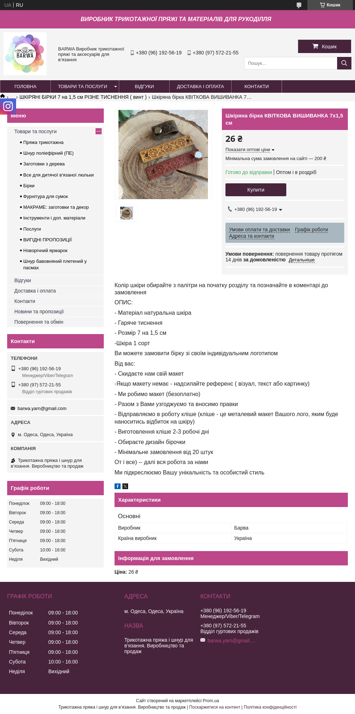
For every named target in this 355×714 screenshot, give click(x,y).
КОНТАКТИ (256, 86)
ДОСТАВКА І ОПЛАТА (200, 86)
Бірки (29, 185)
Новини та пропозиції (39, 311)
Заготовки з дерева (44, 164)
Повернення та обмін (38, 322)
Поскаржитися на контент (214, 707)
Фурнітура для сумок (45, 196)
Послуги (32, 229)
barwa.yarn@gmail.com (42, 408)
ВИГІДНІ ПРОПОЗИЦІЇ (47, 239)
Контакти (24, 301)
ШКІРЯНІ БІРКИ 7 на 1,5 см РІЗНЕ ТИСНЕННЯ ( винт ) (83, 97)
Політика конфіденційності (270, 707)
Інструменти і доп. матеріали (54, 218)
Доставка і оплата (35, 291)
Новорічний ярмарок (45, 250)
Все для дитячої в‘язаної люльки (58, 175)
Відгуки (22, 280)
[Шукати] (344, 63)
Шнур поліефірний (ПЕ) (48, 153)
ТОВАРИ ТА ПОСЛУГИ (82, 86)
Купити (255, 190)
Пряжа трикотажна (43, 142)
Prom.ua (211, 700)
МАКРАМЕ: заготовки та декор (56, 207)
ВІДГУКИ (144, 86)
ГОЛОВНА (25, 86)
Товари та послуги (35, 131)
